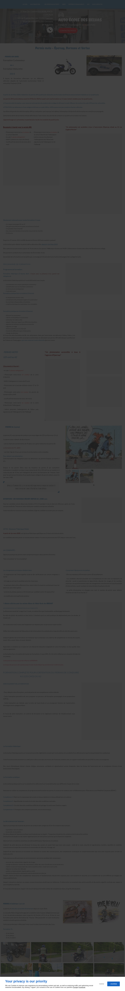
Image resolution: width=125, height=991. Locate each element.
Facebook (81, 987)
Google (75, 987)
